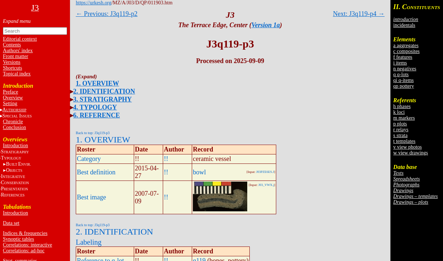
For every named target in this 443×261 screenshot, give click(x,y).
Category (89, 158)
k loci (399, 112)
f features (402, 57)
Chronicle (13, 121)
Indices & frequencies (25, 233)
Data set (11, 223)
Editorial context (20, 39)
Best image (91, 197)
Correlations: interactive (27, 245)
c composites (406, 51)
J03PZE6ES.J (265, 172)
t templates (404, 141)
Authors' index (18, 50)
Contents (12, 44)
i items (400, 63)
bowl (199, 172)
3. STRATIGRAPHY (102, 99)
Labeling (89, 242)
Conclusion (14, 127)
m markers (404, 118)
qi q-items (403, 80)
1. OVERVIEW (97, 83)
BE (18, 164)
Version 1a (266, 25)
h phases (402, 106)
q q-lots (401, 74)
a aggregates (406, 45)
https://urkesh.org (93, 2)
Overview (13, 97)
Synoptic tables (18, 239)
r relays (401, 129)
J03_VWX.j (266, 185)
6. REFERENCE (96, 115)
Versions (11, 62)
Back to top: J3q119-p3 (92, 133)
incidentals (404, 25)
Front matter (15, 56)
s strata (400, 135)
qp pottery (403, 86)
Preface (10, 92)
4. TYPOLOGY (95, 107)
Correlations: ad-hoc (24, 250)
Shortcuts (12, 68)
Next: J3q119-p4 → (359, 13)
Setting (10, 103)
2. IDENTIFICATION (104, 91)
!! (166, 158)
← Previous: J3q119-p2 (106, 13)
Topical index (16, 73)
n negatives (404, 68)
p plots (400, 124)
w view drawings (410, 153)
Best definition (96, 172)
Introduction (15, 145)
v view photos (407, 147)
